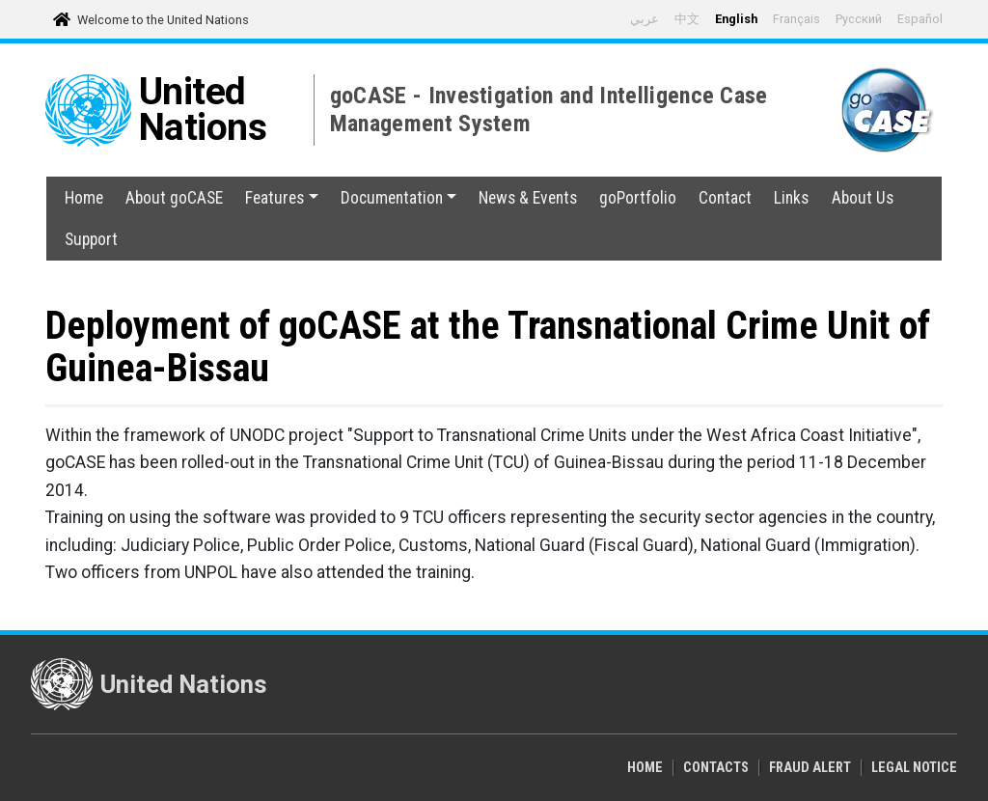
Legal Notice (914, 768)
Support (91, 239)
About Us (862, 197)
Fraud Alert (810, 768)
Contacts (716, 768)
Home (84, 197)
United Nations (203, 109)
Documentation (398, 197)
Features (281, 197)
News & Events (528, 197)
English (736, 19)
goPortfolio (637, 197)
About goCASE (174, 197)
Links (791, 197)
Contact (725, 197)
